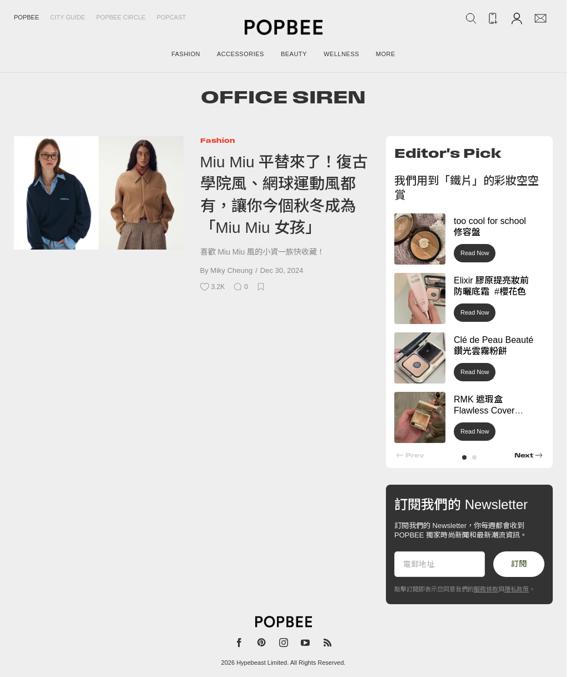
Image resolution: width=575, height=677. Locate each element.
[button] (464, 457)
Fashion (217, 140)
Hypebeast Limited (261, 662)
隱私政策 (516, 589)
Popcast (171, 17)
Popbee (26, 17)
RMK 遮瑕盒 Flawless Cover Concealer (484, 411)
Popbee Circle (121, 17)
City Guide (67, 17)
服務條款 (486, 589)
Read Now (474, 253)
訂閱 (519, 563)
